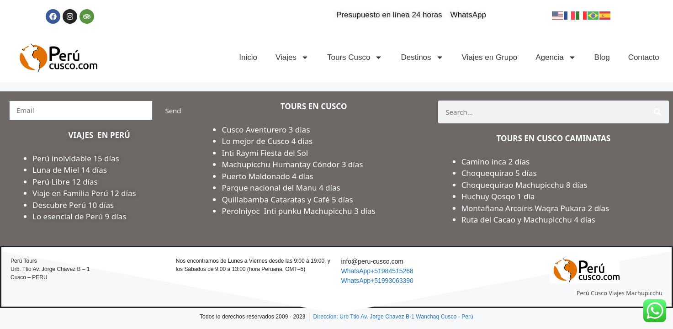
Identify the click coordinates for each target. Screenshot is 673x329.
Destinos (422, 57)
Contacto (643, 57)
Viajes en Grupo (490, 57)
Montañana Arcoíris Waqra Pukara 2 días (535, 208)
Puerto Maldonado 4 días (267, 176)
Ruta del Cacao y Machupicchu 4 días (528, 219)
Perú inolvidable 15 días (75, 158)
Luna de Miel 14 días (69, 169)
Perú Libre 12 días (65, 181)
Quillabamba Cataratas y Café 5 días (287, 199)
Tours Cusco (354, 57)
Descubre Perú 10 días (73, 205)
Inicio (248, 57)
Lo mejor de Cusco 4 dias (267, 141)
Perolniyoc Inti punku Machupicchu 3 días (298, 211)
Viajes (292, 57)
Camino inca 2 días (496, 161)
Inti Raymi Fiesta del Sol (265, 153)
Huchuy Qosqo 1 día (498, 196)
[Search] (657, 112)
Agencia (555, 57)
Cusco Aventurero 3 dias (266, 129)
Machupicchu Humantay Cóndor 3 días (292, 164)
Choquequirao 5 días (499, 173)
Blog (602, 57)
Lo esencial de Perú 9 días (79, 216)
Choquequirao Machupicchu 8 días (524, 185)
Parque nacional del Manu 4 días (281, 187)
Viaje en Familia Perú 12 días (85, 193)
